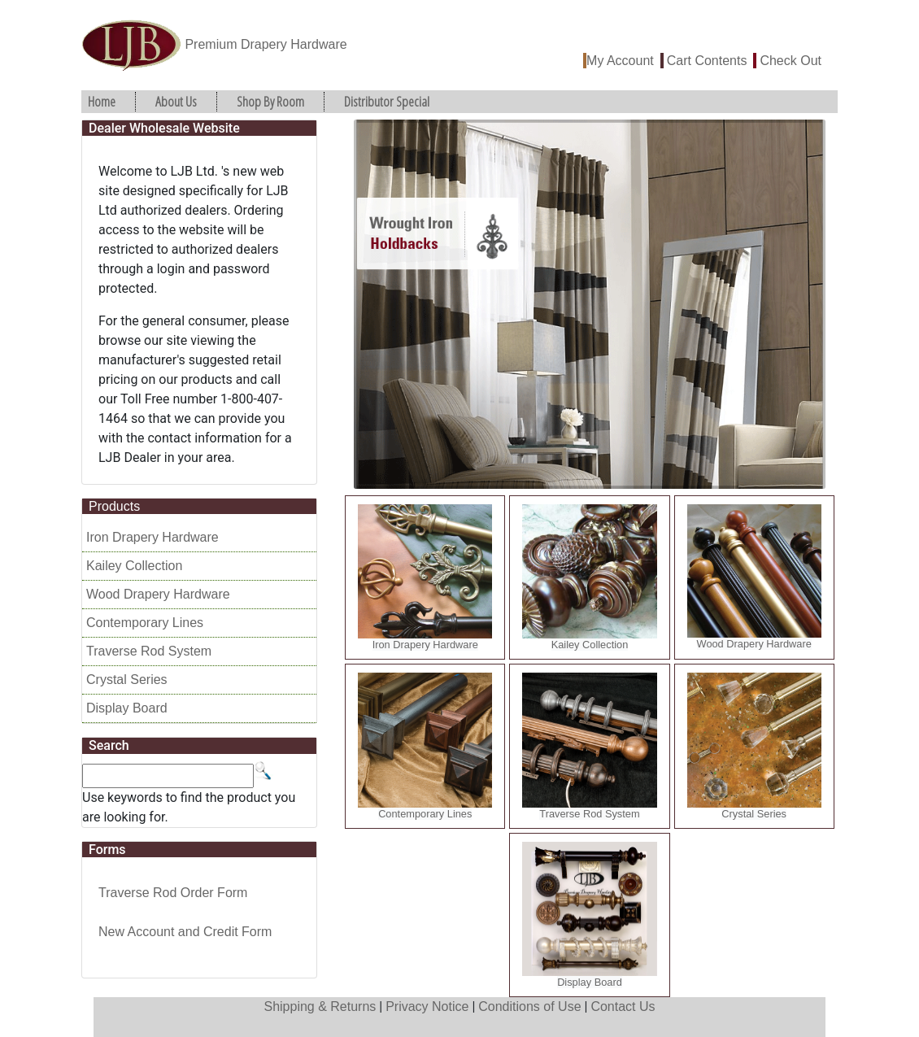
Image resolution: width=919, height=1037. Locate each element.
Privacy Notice (426, 1006)
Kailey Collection (134, 566)
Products (114, 506)
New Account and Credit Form (185, 932)
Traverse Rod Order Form (172, 893)
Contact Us (622, 1006)
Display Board (127, 708)
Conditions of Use (529, 1006)
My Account (620, 61)
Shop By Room (270, 101)
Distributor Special (386, 101)
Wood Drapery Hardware (158, 594)
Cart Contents (707, 61)
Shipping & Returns (320, 1006)
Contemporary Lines (144, 623)
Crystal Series (127, 679)
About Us (176, 101)
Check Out (790, 61)
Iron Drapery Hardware (152, 537)
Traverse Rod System (148, 651)
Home (101, 101)
